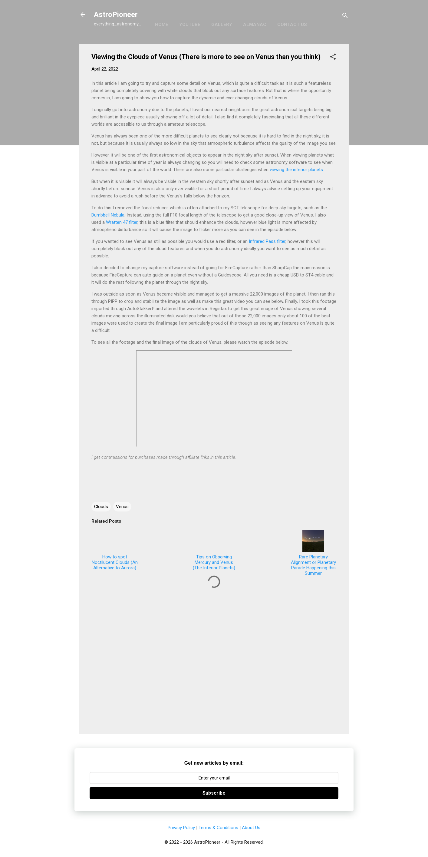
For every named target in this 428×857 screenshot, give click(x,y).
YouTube (189, 24)
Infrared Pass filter (267, 241)
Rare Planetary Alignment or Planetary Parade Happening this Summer (313, 553)
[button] (333, 57)
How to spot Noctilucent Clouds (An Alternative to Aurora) (115, 550)
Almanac (254, 24)
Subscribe (214, 793)
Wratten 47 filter (121, 222)
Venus (122, 506)
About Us (251, 827)
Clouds (101, 506)
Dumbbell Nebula (107, 215)
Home (161, 24)
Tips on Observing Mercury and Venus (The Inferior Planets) (214, 550)
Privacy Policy (181, 827)
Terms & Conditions (218, 827)
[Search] (345, 16)
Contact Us (292, 24)
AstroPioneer (116, 14)
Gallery (221, 24)
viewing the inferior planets (296, 169)
